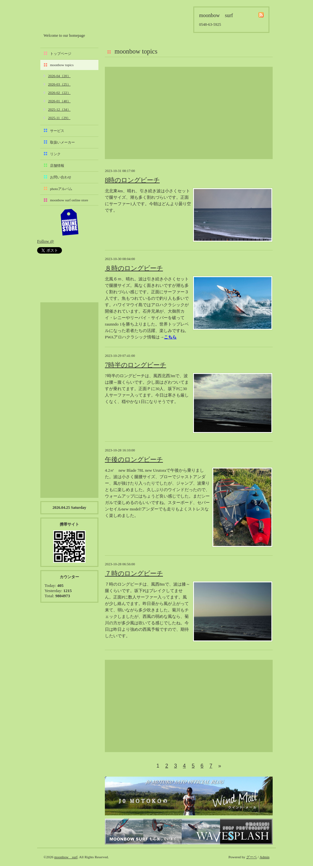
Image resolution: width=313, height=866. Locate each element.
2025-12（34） (59, 109)
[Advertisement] (189, 113)
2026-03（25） (59, 84)
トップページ (60, 53)
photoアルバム (61, 189)
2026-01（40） (59, 101)
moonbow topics (62, 65)
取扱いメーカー (62, 142)
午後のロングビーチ (134, 459)
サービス (57, 131)
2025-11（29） (59, 118)
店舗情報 (57, 165)
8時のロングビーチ (132, 180)
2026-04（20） (59, 76)
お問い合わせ (60, 177)
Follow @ (45, 241)
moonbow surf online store (69, 200)
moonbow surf (78, 18)
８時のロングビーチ (134, 268)
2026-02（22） (59, 93)
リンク (55, 154)
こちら (170, 337)
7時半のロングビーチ (135, 364)
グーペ (251, 857)
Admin (264, 857)
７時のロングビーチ (134, 573)
